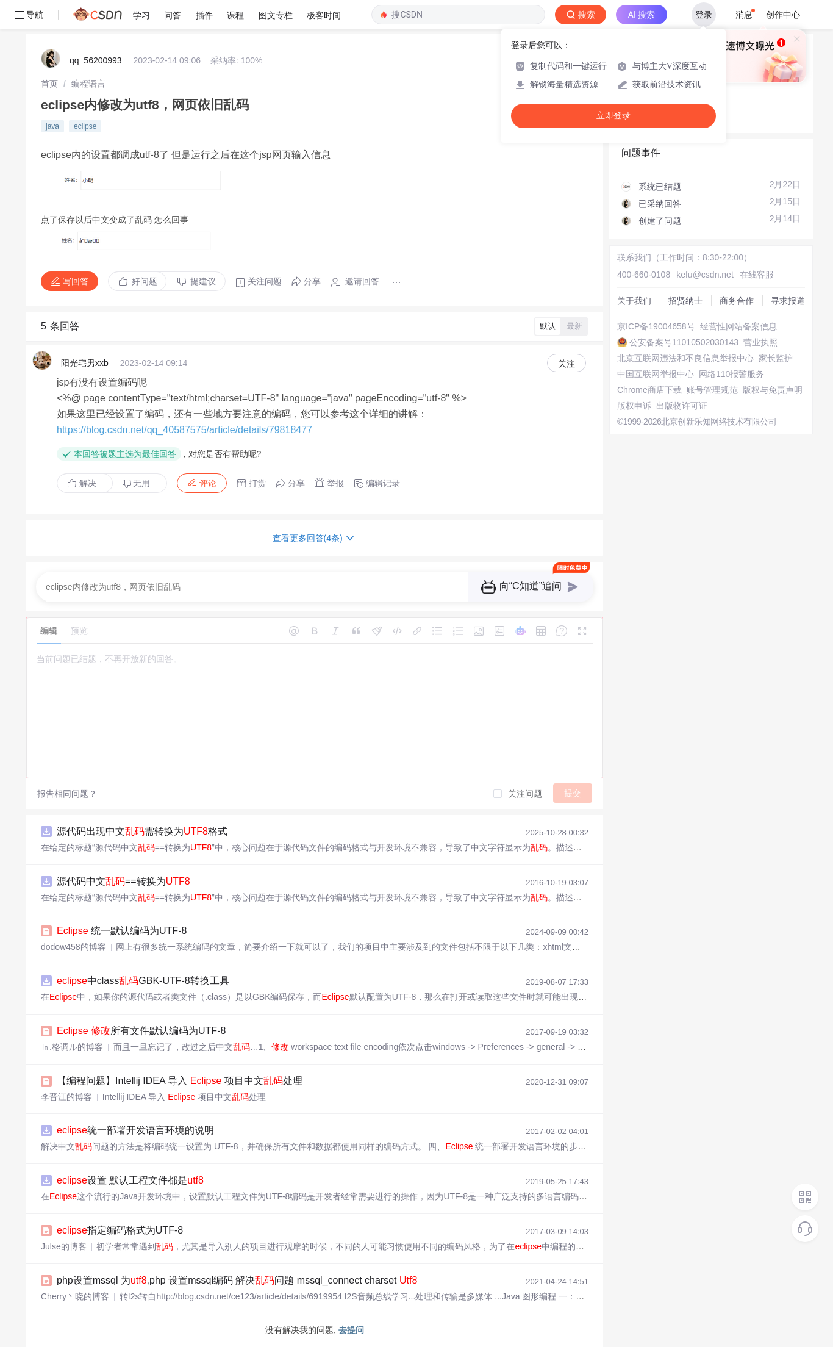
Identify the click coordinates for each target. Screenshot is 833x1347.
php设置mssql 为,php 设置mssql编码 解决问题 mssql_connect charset (237, 1280)
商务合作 (737, 301)
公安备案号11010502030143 (683, 342)
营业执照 (760, 342)
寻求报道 (788, 301)
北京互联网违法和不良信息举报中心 (685, 358)
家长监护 (776, 358)
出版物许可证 (681, 406)
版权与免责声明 (773, 390)
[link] (49, 83)
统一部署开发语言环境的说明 (135, 1130)
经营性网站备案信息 (738, 326)
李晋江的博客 (66, 1097)
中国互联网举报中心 (655, 374)
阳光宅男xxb (85, 363)
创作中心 (783, 15)
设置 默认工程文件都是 (130, 1180)
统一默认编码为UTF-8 (122, 930)
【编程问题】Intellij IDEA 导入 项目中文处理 (179, 1081)
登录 (703, 15)
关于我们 (634, 301)
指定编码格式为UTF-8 (120, 1230)
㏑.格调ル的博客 (72, 1047)
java (52, 126)
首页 (49, 83)
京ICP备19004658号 (656, 326)
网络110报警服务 (731, 374)
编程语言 (88, 83)
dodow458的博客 (73, 947)
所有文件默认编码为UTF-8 (141, 1031)
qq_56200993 (96, 60)
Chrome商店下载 (649, 390)
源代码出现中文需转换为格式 (142, 831)
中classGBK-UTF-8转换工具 (143, 980)
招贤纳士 (685, 301)
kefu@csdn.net (705, 274)
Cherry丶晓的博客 (75, 1296)
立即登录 (613, 115)
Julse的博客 (64, 1246)
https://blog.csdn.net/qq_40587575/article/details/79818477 (184, 430)
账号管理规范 (712, 390)
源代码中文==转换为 (123, 881)
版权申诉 (634, 406)
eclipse (85, 126)
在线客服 (757, 274)
